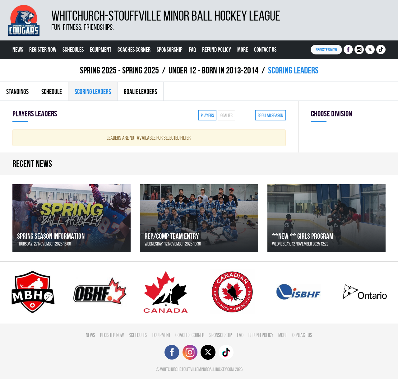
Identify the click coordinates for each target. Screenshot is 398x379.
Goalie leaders (140, 91)
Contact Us (265, 49)
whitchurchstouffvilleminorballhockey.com (197, 369)
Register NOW (326, 49)
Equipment (100, 49)
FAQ (192, 49)
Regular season (270, 115)
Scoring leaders (93, 91)
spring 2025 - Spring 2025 (119, 70)
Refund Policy (216, 49)
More (242, 49)
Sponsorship (170, 49)
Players (207, 115)
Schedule (51, 91)
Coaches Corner (134, 49)
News (17, 49)
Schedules (73, 49)
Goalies (226, 115)
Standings (17, 91)
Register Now (42, 49)
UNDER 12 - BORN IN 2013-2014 (213, 70)
